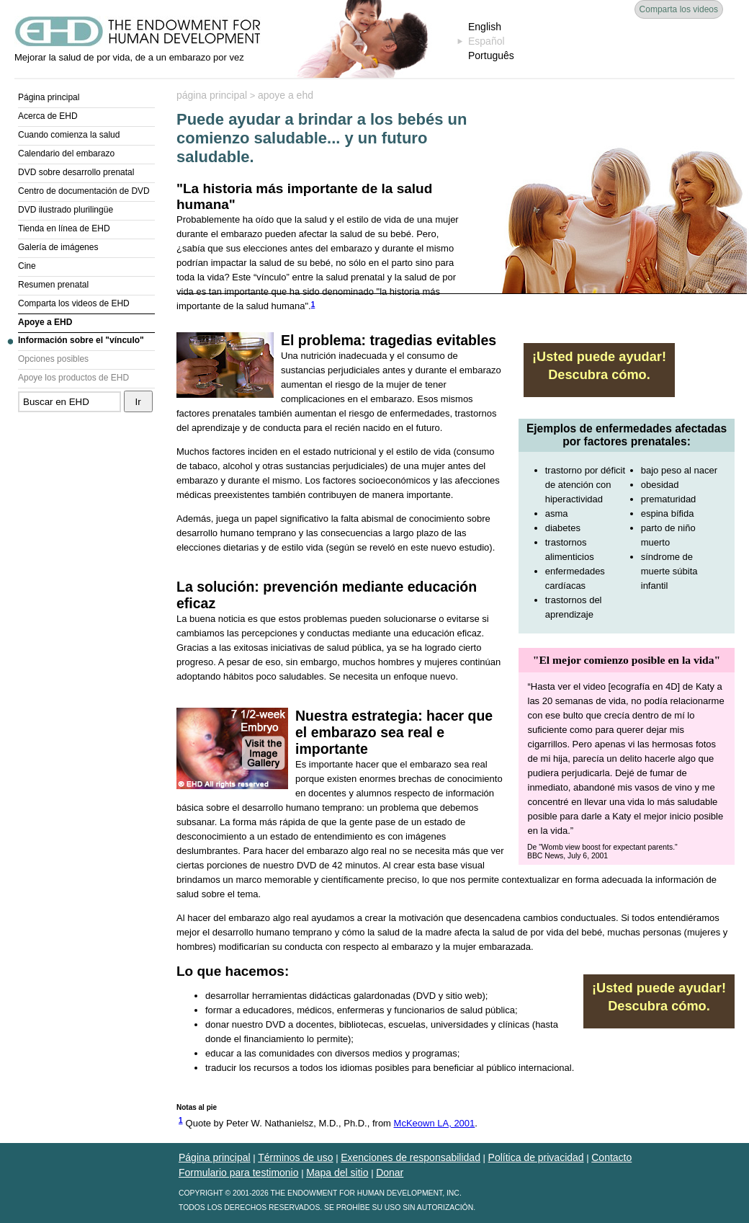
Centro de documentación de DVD (84, 191)
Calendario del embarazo (66, 153)
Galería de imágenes (58, 247)
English (484, 26)
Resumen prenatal (53, 285)
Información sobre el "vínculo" (81, 340)
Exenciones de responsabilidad (410, 1157)
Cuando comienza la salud (69, 135)
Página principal (48, 97)
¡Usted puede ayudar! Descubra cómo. (599, 366)
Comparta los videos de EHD (74, 303)
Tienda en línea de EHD (64, 228)
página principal (211, 95)
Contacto (611, 1157)
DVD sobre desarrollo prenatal (76, 172)
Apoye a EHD (45, 322)
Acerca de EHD (48, 116)
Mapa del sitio (337, 1172)
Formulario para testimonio (239, 1172)
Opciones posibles (53, 359)
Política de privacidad (536, 1157)
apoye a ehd (285, 95)
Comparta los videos (679, 9)
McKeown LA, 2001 (434, 1123)
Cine (27, 266)
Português (491, 55)
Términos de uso (295, 1157)
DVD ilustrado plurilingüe (65, 210)
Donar (389, 1172)
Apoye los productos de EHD (73, 378)
